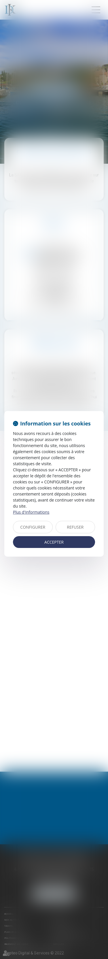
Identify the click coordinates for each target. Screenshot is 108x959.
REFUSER (75, 527)
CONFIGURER (32, 527)
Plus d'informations (31, 512)
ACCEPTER (54, 542)
